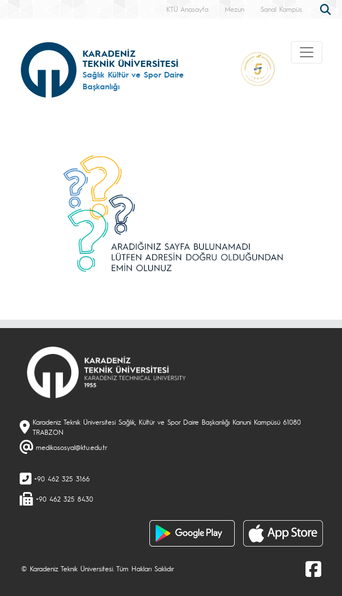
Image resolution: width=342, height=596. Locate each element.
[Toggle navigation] (306, 52)
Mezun (234, 8)
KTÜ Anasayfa (187, 8)
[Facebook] (313, 568)
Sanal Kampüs (281, 8)
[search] (326, 8)
